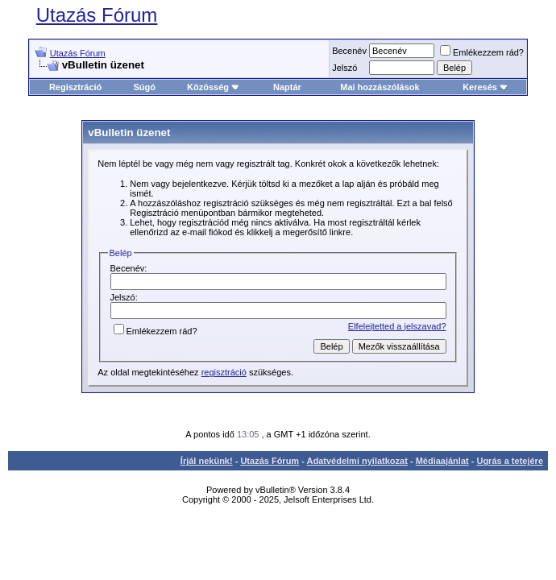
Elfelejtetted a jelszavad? (397, 326)
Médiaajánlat (442, 461)
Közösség (213, 87)
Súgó (144, 87)
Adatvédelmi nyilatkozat (357, 461)
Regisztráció (75, 87)
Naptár (287, 87)
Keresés (485, 87)
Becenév (349, 51)
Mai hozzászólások (379, 87)
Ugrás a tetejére (509, 461)
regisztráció (224, 372)
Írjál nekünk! (206, 461)
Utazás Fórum (97, 15)
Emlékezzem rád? (482, 52)
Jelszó (344, 67)
